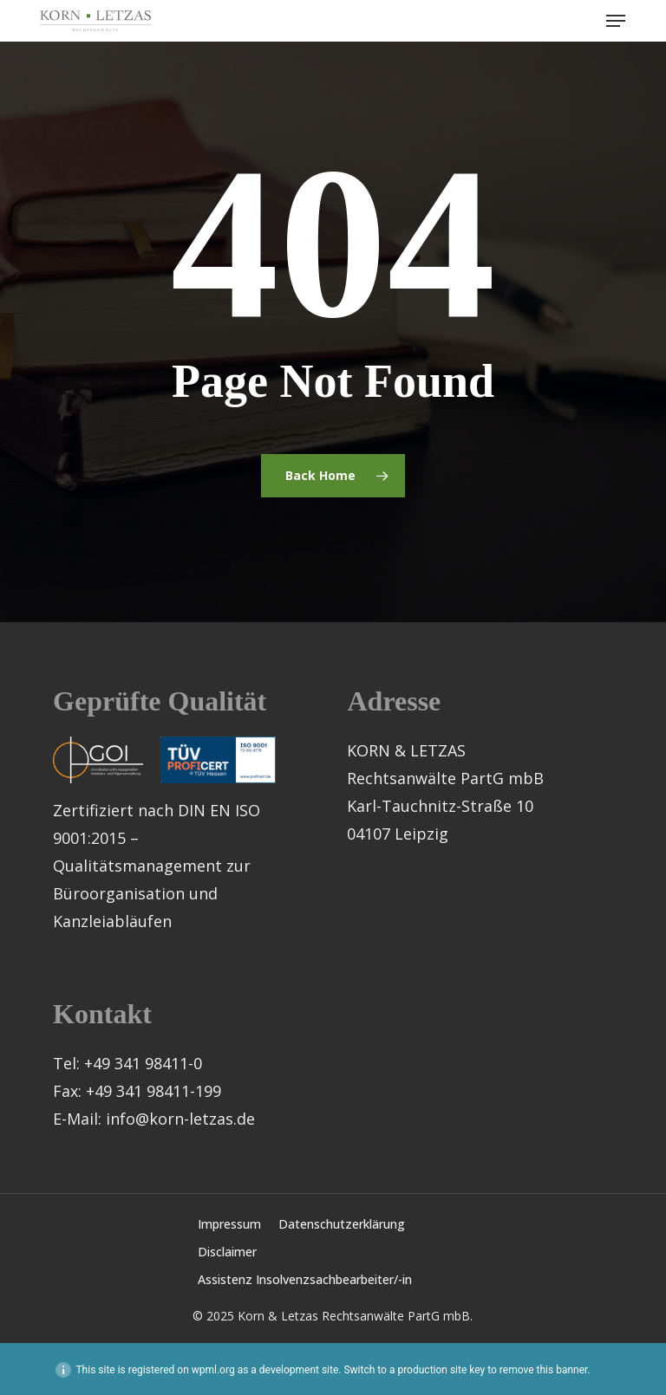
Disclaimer (227, 1251)
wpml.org (213, 1370)
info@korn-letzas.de (180, 1118)
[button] (615, 20)
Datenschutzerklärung (341, 1224)
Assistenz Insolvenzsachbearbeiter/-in (305, 1279)
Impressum (229, 1224)
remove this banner (544, 1370)
